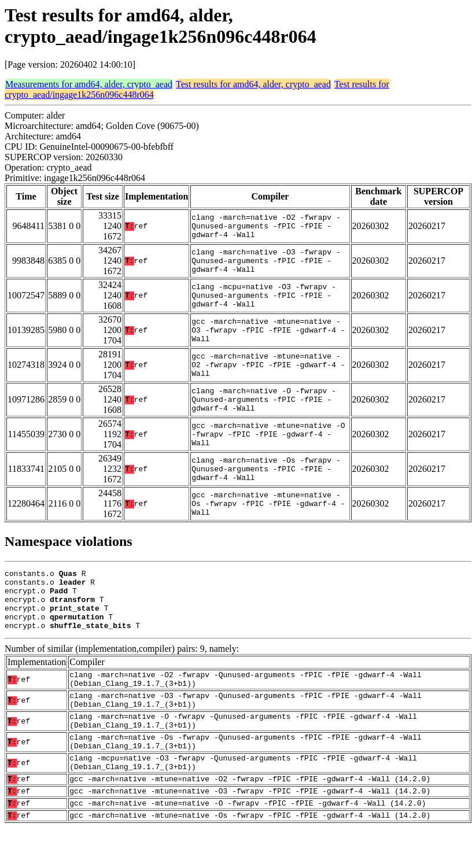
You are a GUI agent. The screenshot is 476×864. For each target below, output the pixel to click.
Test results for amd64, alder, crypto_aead (253, 84)
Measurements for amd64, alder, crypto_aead (88, 84)
